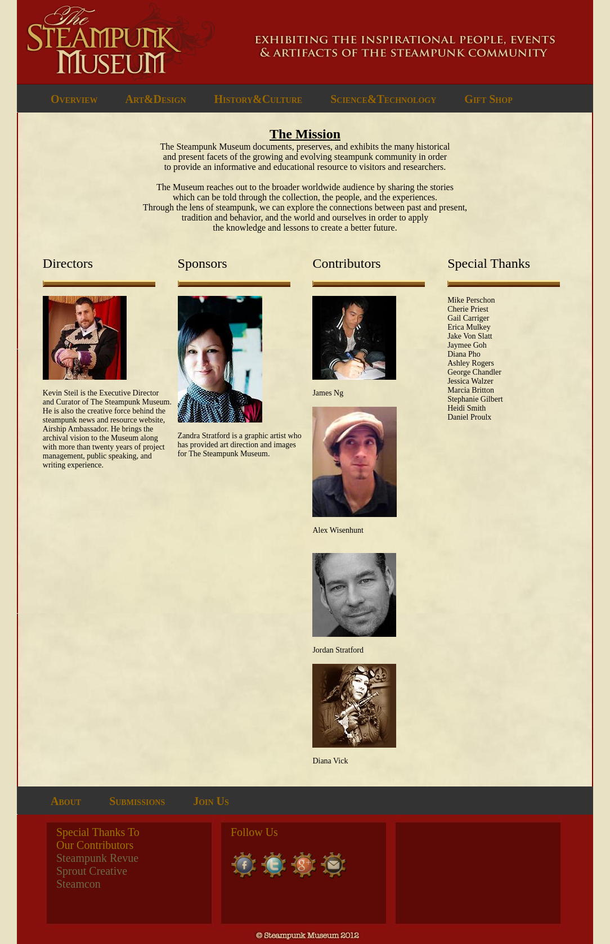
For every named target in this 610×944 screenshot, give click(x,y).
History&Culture (258, 99)
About (66, 801)
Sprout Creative (91, 871)
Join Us (211, 801)
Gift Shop (488, 99)
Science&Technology (383, 99)
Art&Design (155, 99)
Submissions (137, 801)
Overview (74, 99)
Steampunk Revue (97, 858)
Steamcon (78, 884)
